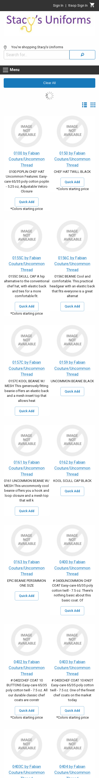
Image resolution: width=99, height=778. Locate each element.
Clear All (49, 83)
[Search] (82, 54)
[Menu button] (5, 70)
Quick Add (26, 202)
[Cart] (92, 6)
